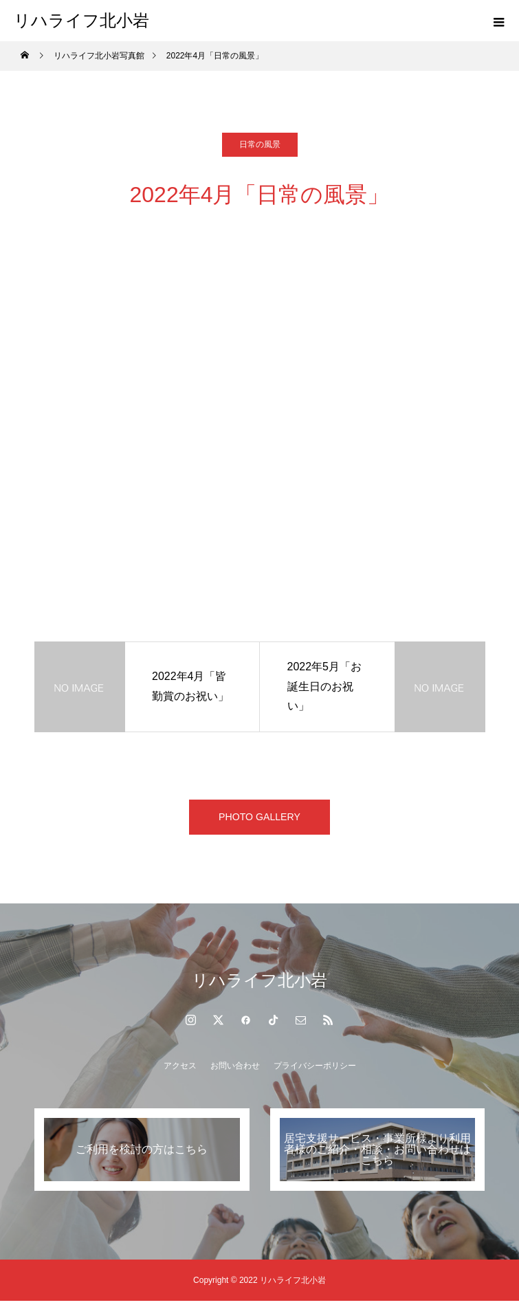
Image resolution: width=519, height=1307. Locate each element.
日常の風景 (259, 144)
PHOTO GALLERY (259, 820)
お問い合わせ (235, 1072)
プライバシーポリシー (315, 1072)
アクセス (180, 1072)
